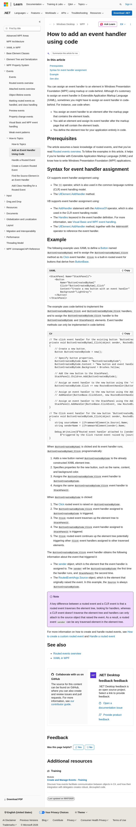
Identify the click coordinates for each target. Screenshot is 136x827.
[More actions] (130, 24)
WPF (82, 24)
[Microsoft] (6, 4)
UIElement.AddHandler (72, 194)
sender (62, 564)
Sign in (128, 4)
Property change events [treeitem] (21, 116)
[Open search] (120, 4)
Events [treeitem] (12, 77)
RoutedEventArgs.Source (73, 577)
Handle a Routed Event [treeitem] (23, 160)
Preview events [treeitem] (16, 110)
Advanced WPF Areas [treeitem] (17, 35)
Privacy (71, 820)
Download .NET (122, 13)
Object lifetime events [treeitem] (20, 95)
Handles (63, 217)
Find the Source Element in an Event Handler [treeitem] (25, 178)
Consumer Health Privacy (93, 820)
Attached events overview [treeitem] (22, 89)
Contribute (58, 820)
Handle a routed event (102, 636)
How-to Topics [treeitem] (19, 144)
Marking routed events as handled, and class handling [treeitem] (23, 102)
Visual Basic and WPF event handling (94, 222)
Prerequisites (56, 66)
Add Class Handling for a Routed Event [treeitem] (24, 187)
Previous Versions (29, 820)
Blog (44, 820)
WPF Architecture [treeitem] (15, 41)
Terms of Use (119, 820)
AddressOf (101, 208)
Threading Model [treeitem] (15, 243)
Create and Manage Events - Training (67, 780)
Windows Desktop (66, 24)
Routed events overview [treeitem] (21, 83)
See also (54, 78)
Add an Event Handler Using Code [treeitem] (23, 152)
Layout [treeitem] (9, 225)
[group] (90, 389)
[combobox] (22, 28)
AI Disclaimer (9, 820)
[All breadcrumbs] (50, 24)
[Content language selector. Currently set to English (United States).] (18, 812)
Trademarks (9, 825)
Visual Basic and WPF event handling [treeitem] (23, 124)
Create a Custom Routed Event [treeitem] (24, 168)
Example (54, 74)
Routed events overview (67, 151)
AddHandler (65, 208)
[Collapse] (39, 22)
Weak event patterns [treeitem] (19, 132)
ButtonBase (82, 261)
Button (104, 248)
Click (66, 257)
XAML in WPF (61, 658)
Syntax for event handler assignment (68, 70)
